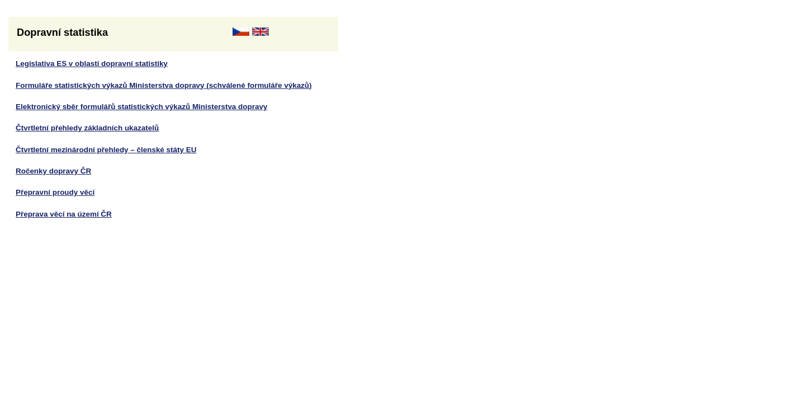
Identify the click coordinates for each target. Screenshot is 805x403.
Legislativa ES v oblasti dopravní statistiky (92, 63)
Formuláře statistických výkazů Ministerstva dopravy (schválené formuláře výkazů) (164, 85)
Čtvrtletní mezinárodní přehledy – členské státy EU (106, 150)
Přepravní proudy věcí (55, 192)
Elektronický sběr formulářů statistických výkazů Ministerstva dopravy (141, 106)
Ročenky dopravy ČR (53, 171)
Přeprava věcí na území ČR (64, 214)
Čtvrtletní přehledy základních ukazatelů (87, 128)
